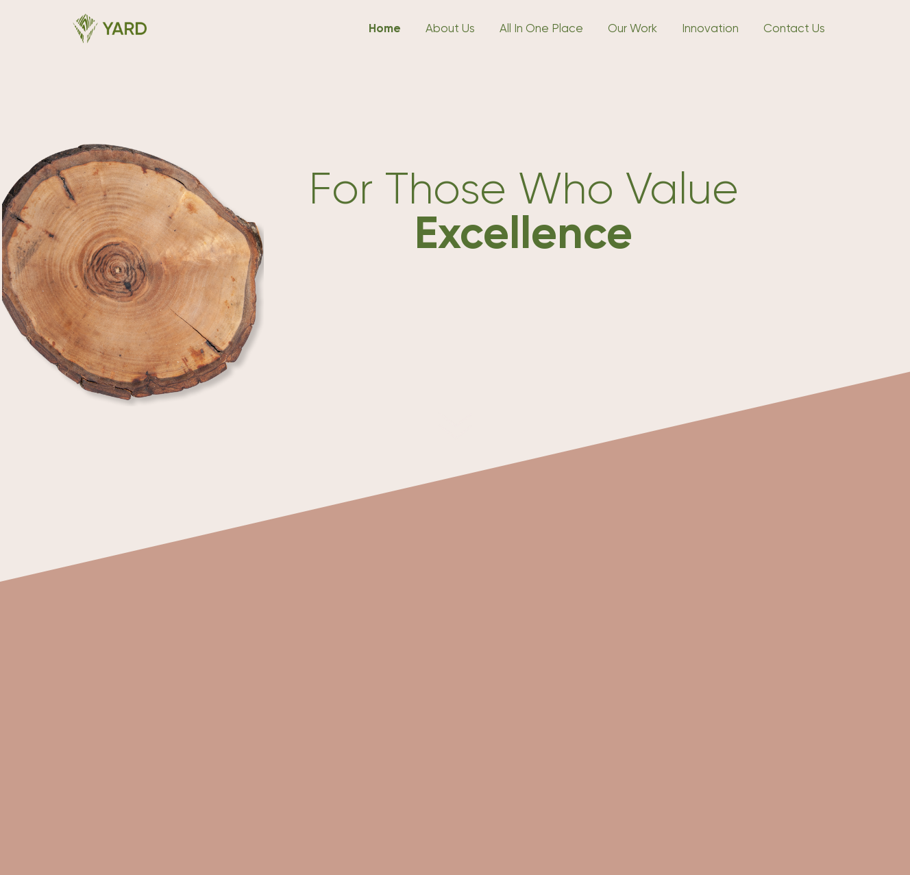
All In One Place (541, 28)
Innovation (710, 28)
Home (385, 28)
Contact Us (794, 28)
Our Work (632, 28)
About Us (450, 28)
